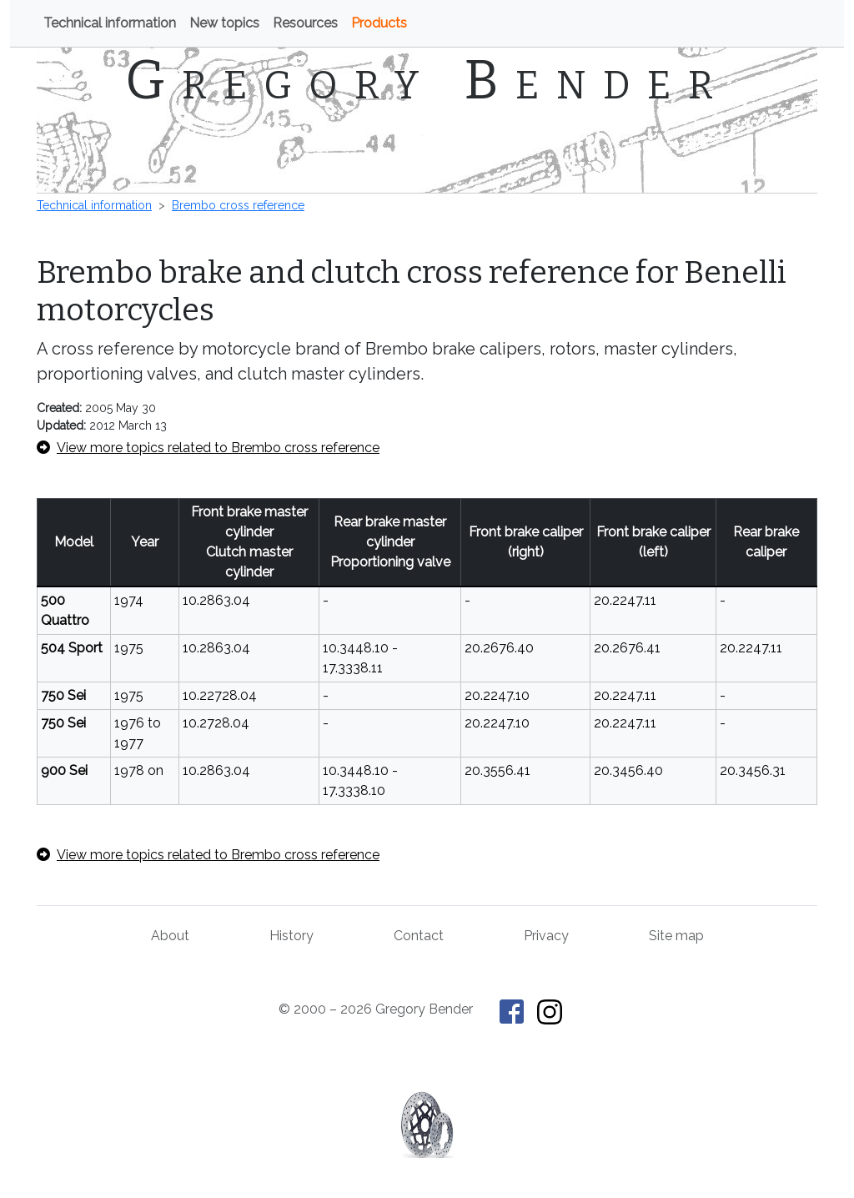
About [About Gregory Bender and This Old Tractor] (170, 936)
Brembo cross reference (238, 205)
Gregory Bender (427, 80)
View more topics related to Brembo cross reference (208, 448)
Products (379, 23)
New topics (224, 23)
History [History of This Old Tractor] (291, 936)
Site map (676, 936)
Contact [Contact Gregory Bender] (419, 936)
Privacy (546, 936)
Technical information (109, 23)
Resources (305, 23)
